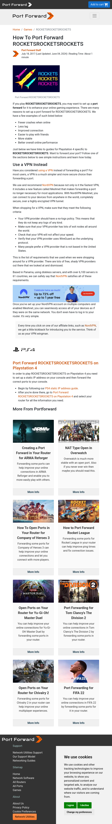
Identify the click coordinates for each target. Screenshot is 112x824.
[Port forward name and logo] (17, 4)
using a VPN (45, 170)
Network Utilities (25, 816)
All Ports (18, 786)
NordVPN (47, 185)
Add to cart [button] (99, 4)
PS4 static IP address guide (61, 388)
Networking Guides (24, 760)
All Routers (19, 782)
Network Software (23, 778)
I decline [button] (84, 805)
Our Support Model (24, 756)
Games (28, 29)
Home (16, 29)
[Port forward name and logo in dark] (33, 15)
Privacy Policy (21, 807)
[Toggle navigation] (94, 15)
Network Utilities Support (27, 752)
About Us (18, 803)
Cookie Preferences (24, 811)
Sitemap (18, 767)
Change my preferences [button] (79, 812)
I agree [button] (70, 805)
